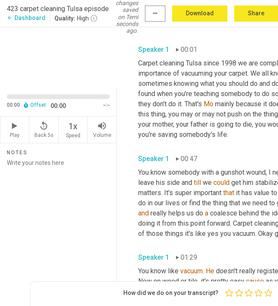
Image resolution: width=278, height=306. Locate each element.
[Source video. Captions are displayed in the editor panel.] (58, 56)
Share (256, 13)
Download (200, 13)
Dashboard (26, 17)
